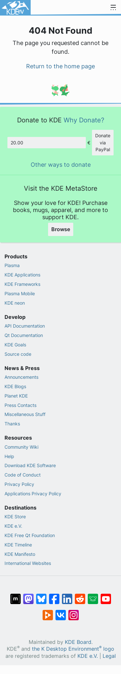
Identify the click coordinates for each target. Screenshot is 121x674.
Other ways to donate (61, 164)
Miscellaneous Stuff (25, 414)
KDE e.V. (13, 526)
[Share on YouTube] (106, 595)
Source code (18, 354)
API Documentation (25, 326)
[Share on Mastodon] (28, 595)
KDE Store (15, 516)
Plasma (12, 265)
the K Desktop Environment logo (73, 649)
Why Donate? (84, 120)
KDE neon (15, 303)
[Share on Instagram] (73, 612)
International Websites (28, 563)
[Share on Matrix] (15, 595)
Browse (60, 229)
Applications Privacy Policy (33, 493)
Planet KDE (16, 396)
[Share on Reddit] (80, 595)
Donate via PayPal (102, 142)
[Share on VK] (60, 612)
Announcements (21, 377)
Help (9, 456)
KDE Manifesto (20, 554)
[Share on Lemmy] (93, 595)
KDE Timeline (18, 544)
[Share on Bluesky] (41, 595)
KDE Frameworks (22, 284)
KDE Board (78, 642)
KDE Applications (22, 274)
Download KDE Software (30, 465)
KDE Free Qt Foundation (30, 535)
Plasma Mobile (20, 293)
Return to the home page (60, 66)
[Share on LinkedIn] (67, 595)
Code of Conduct (23, 474)
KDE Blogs (15, 386)
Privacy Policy (19, 484)
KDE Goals (15, 344)
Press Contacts (20, 405)
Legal (109, 656)
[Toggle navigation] (113, 8)
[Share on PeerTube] (48, 612)
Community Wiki (21, 447)
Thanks (12, 423)
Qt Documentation (24, 335)
